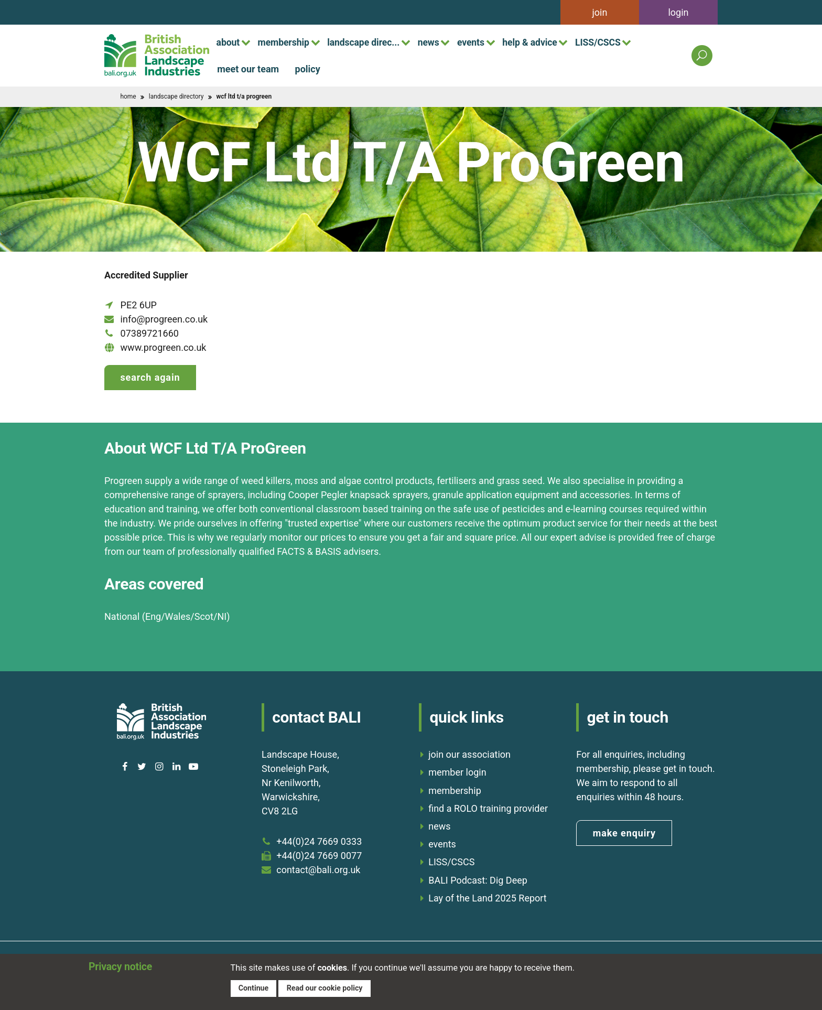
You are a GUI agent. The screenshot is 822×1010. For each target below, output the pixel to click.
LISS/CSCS (618, 41)
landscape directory (176, 96)
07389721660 (150, 333)
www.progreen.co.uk (164, 347)
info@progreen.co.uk (164, 319)
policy (307, 68)
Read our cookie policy (326, 987)
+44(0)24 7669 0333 (319, 839)
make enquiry (624, 831)
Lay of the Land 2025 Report (487, 896)
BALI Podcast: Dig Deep (477, 878)
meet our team (248, 68)
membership (288, 41)
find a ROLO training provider (488, 807)
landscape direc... (371, 41)
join (600, 12)
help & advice (546, 41)
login (678, 12)
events (485, 41)
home (128, 96)
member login (457, 771)
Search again (150, 377)
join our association (469, 753)
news (440, 41)
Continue (254, 987)
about (229, 41)
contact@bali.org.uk (318, 868)
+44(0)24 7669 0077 (319, 853)
